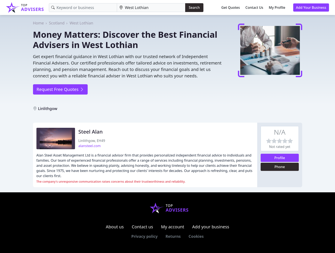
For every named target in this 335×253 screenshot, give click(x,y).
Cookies (196, 236)
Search (194, 7)
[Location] (151, 7)
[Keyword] (83, 7)
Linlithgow (47, 108)
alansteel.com (89, 145)
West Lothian (81, 23)
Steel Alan (90, 131)
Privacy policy (144, 236)
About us (115, 227)
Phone (279, 166)
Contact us (142, 227)
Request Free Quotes (60, 89)
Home (38, 23)
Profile (279, 157)
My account (172, 227)
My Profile (277, 7)
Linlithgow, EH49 (91, 140)
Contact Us (254, 7)
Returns (173, 236)
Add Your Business (311, 7)
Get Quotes (230, 7)
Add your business (210, 227)
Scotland (57, 23)
